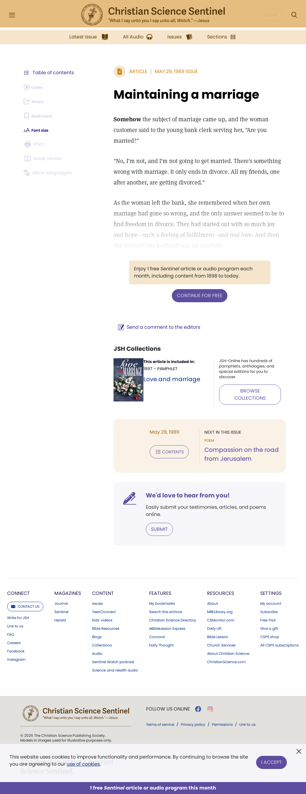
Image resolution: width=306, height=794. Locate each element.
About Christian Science (228, 626)
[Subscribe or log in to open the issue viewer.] (44, 158)
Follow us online (168, 682)
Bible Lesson (217, 610)
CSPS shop (269, 610)
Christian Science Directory (172, 593)
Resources (220, 566)
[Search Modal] (294, 15)
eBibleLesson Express (167, 601)
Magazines (67, 566)
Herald (60, 593)
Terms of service (160, 697)
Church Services (221, 618)
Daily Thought (161, 618)
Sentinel (61, 585)
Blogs (97, 610)
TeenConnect (104, 585)
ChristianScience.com (226, 635)
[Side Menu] (12, 15)
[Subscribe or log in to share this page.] (36, 101)
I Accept (271, 759)
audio (115, 643)
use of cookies (83, 764)
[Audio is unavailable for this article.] (36, 87)
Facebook (16, 624)
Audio (97, 626)
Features (160, 566)
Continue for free (188, 284)
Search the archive (165, 585)
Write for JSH (18, 591)
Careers (14, 616)
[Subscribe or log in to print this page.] (35, 144)
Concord (157, 610)
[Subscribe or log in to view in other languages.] (49, 173)
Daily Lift (214, 601)
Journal (61, 576)
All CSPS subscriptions (279, 618)
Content (103, 566)
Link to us (15, 599)
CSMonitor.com (220, 593)
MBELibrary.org (219, 585)
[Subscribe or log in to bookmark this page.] (41, 115)
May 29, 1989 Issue (153, 71)
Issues (97, 576)
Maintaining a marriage (163, 94)
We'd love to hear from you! (164, 476)
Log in (270, 15)
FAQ (10, 607)
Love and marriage (151, 367)
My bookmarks (162, 576)
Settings (270, 566)
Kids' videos (102, 593)
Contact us (25, 579)
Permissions (222, 697)
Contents (145, 431)
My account (270, 576)
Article (115, 71)
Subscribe (269, 585)
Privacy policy (193, 697)
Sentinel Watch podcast (113, 635)
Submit (136, 502)
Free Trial (268, 593)
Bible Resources (105, 601)
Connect (18, 566)
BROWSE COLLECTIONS (241, 373)
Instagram (16, 632)
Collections (102, 618)
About (212, 576)
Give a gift (269, 601)
